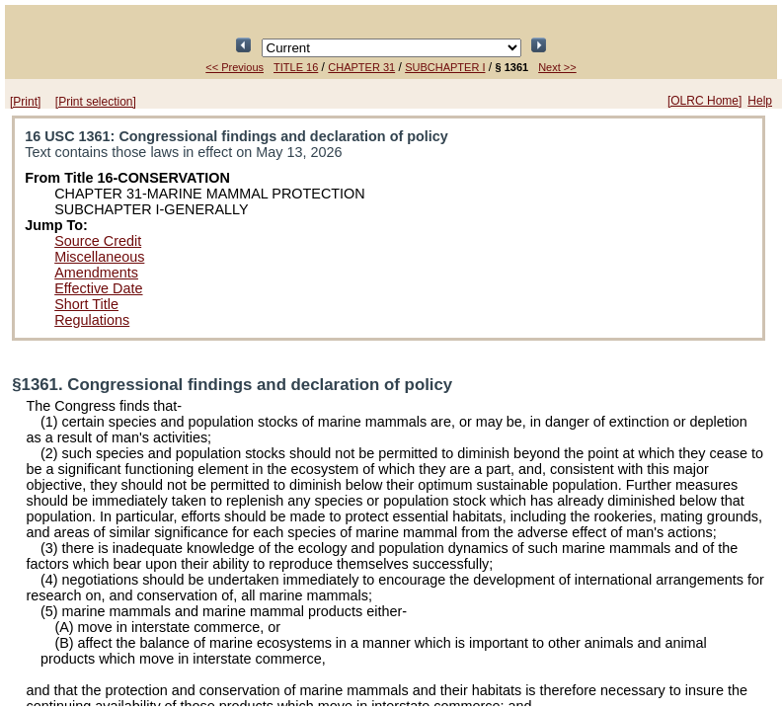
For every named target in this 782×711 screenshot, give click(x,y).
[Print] (25, 102)
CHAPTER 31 (361, 67)
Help (759, 101)
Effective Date (98, 288)
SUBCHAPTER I (445, 67)
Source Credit (97, 241)
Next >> (557, 67)
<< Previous (234, 67)
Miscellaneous (99, 257)
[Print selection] (95, 102)
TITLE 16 (296, 67)
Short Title (86, 304)
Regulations (91, 320)
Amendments (96, 272)
